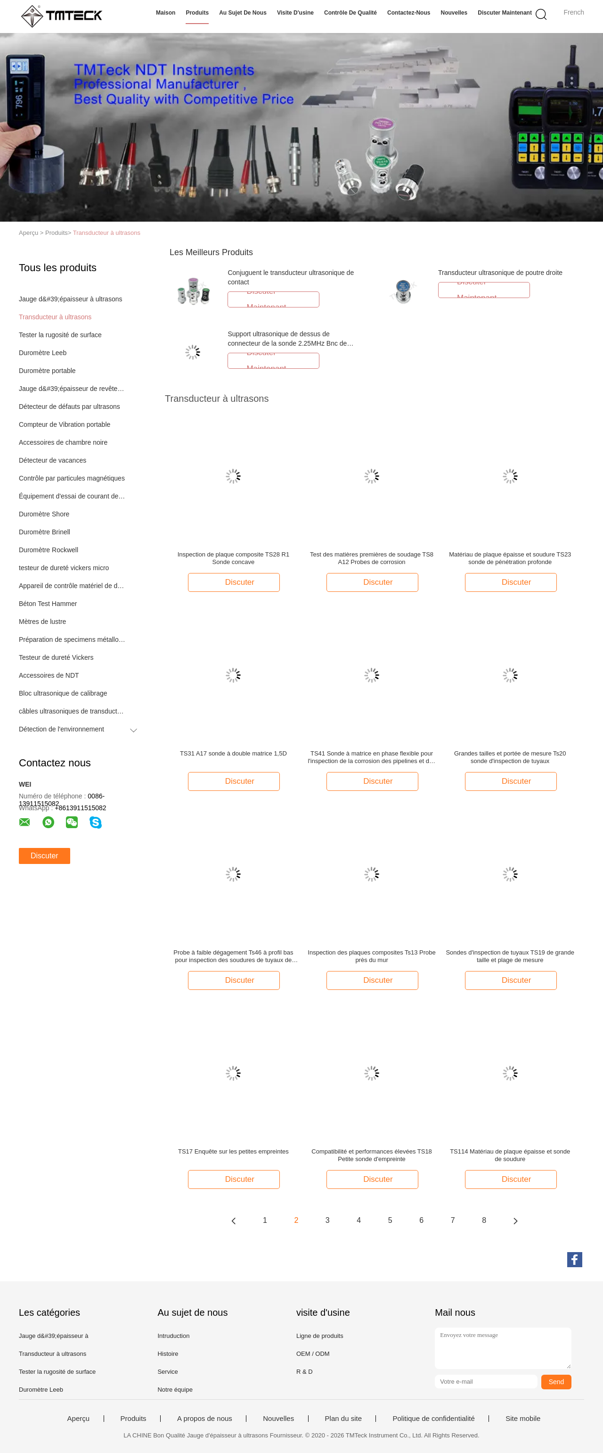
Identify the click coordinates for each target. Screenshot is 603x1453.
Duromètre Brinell (44, 532)
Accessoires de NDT (49, 675)
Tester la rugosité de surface (60, 335)
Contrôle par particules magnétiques (72, 478)
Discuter (44, 856)
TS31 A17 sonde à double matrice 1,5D (233, 753)
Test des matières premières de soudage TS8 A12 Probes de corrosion (371, 558)
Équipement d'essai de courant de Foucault (72, 496)
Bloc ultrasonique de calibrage (63, 693)
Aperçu (78, 1418)
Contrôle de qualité (350, 12)
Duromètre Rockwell (48, 550)
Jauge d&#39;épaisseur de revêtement (72, 388)
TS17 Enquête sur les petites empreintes (233, 1151)
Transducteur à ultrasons (106, 232)
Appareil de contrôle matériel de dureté (72, 586)
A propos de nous (204, 1418)
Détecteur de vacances (52, 460)
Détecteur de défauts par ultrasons (69, 406)
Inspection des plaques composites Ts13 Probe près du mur (371, 956)
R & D (304, 1371)
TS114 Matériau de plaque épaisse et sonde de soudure (510, 1155)
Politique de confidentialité (433, 1418)
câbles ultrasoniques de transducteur (72, 711)
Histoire (167, 1353)
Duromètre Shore (44, 514)
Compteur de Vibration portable (64, 424)
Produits (197, 12)
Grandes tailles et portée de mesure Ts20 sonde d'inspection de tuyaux (510, 757)
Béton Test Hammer (48, 603)
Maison (165, 12)
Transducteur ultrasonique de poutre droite (500, 272)
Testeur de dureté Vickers (56, 657)
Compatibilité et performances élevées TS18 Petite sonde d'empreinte (371, 1155)
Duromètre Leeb (42, 353)
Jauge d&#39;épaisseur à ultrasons (70, 299)
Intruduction (173, 1335)
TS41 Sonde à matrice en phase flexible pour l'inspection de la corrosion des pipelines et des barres (371, 757)
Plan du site (343, 1418)
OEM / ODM (313, 1353)
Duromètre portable (47, 370)
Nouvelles (453, 12)
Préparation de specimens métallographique (72, 639)
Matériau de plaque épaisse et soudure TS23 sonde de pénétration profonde (510, 558)
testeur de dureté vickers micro (64, 568)
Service (167, 1371)
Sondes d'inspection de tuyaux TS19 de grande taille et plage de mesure (510, 956)
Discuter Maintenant (505, 12)
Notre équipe (174, 1389)
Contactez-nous (408, 12)
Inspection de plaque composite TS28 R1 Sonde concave (234, 558)
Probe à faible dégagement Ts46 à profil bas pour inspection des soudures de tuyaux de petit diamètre (233, 956)
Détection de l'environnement (61, 729)
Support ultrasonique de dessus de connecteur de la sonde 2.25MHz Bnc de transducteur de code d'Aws (287, 343)
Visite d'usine (295, 12)
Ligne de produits (319, 1335)
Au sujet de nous (243, 12)
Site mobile (522, 1418)
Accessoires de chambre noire (63, 442)
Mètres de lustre (42, 621)
